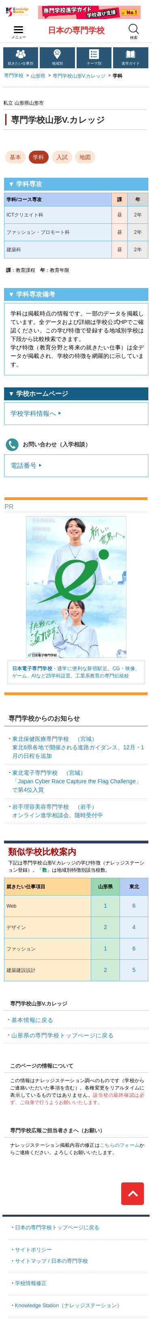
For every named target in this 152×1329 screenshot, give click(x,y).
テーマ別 (94, 63)
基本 (15, 157)
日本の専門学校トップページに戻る (57, 1227)
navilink (17, 27)
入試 (62, 157)
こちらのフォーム (119, 1145)
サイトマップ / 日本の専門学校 (51, 1261)
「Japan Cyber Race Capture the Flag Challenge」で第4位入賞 (76, 781)
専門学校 (14, 75)
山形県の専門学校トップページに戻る (62, 1035)
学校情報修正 (31, 1283)
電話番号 (23, 465)
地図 (85, 157)
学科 (38, 157)
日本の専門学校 (76, 30)
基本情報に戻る (32, 1020)
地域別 (57, 63)
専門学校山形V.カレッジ (79, 76)
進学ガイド (131, 63)
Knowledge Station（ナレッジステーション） (68, 1305)
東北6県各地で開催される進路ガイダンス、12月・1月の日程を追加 (78, 747)
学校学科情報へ (33, 413)
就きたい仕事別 (20, 63)
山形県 (38, 76)
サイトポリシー (33, 1250)
